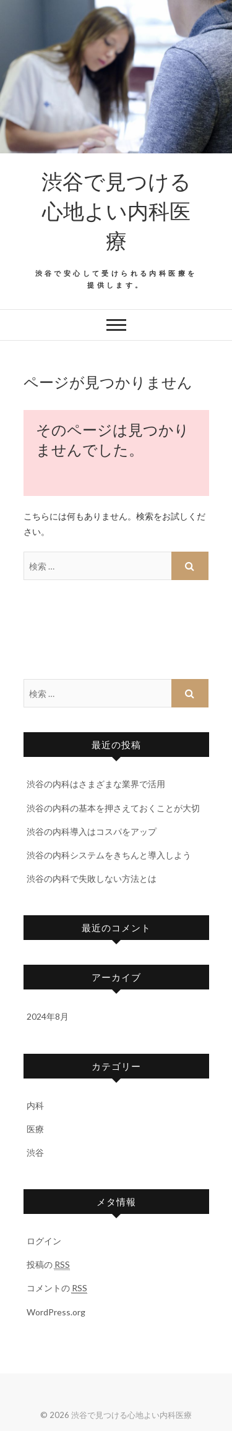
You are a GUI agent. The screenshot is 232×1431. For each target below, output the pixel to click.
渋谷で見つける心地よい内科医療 (116, 210)
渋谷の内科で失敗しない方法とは (92, 878)
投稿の (48, 1264)
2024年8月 (48, 1016)
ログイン (44, 1241)
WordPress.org (56, 1312)
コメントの (57, 1288)
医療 (35, 1129)
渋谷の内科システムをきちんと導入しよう (109, 855)
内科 (35, 1105)
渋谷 (35, 1152)
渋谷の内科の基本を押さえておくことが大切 (113, 808)
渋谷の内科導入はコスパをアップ (92, 831)
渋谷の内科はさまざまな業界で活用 (96, 784)
